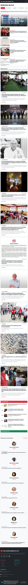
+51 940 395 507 (5, 576)
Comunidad (21, 8)
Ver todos (25, 438)
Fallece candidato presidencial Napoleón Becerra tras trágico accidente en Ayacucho (13, 294)
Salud (16, 564)
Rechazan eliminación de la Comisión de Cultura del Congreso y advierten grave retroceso (12, 262)
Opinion (2, 563)
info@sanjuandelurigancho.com (8, 574)
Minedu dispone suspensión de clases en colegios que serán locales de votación (18, 51)
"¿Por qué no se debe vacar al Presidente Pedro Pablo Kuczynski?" (13, 527)
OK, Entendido (23, 582)
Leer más (3, 102)
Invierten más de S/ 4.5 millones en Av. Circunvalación (11, 326)
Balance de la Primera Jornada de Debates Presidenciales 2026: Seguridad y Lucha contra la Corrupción (13, 129)
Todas (3, 8)
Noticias (2, 561)
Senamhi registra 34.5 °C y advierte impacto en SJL (14, 357)
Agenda (14, 8)
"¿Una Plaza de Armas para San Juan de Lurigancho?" (11, 468)
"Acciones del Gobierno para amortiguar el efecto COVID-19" (12, 512)
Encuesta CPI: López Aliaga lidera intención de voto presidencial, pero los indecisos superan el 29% (13, 390)
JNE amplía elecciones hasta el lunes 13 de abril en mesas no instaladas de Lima (18, 32)
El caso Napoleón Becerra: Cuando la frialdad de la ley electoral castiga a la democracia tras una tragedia (14, 163)
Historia (2, 564)
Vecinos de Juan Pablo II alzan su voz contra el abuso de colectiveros (13, 195)
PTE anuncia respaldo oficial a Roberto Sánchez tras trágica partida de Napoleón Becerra (18, 61)
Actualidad (9, 8)
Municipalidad (18, 561)
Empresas (3, 566)
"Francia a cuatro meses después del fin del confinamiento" (12, 483)
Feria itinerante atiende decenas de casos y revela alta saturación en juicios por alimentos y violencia (13, 96)
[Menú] (26, 1)
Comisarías (17, 563)
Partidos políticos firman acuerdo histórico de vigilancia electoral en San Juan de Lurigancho (18, 41)
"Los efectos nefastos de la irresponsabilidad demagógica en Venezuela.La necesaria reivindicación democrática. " (13, 543)
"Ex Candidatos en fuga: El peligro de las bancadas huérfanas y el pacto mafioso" (13, 453)
